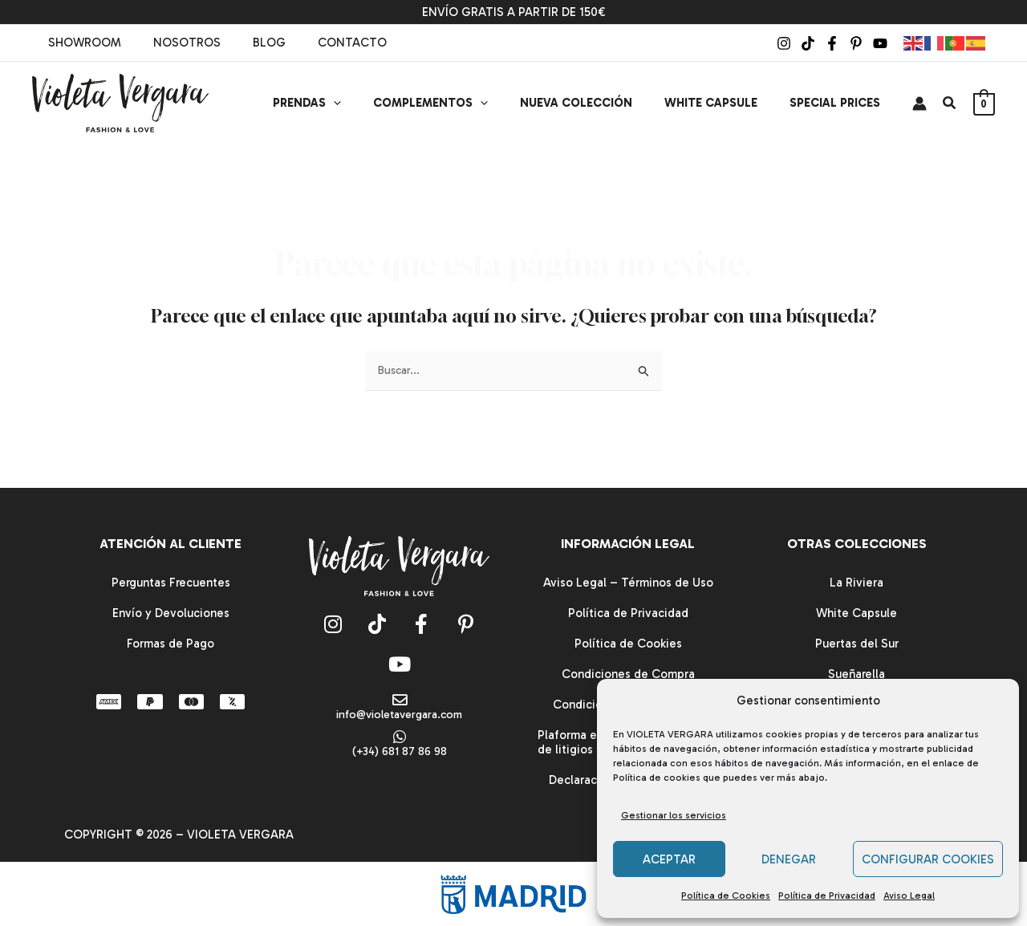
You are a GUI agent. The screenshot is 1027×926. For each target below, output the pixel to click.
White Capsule (856, 613)
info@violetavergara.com (400, 715)
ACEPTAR (669, 859)
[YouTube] (880, 43)
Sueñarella (856, 674)
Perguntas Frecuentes (171, 582)
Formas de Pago (170, 643)
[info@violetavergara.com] (400, 700)
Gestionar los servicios (673, 815)
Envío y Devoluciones (170, 613)
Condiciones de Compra (628, 674)
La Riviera (856, 582)
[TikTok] (808, 43)
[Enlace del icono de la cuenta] (919, 103)
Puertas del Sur (857, 643)
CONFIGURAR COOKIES (928, 859)
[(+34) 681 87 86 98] (400, 738)
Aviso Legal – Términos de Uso (628, 582)
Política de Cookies (725, 895)
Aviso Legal (909, 895)
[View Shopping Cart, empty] (984, 103)
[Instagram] (784, 43)
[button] (369, 103)
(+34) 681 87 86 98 (399, 753)
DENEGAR (788, 859)
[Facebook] (832, 43)
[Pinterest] (856, 43)
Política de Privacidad (826, 895)
